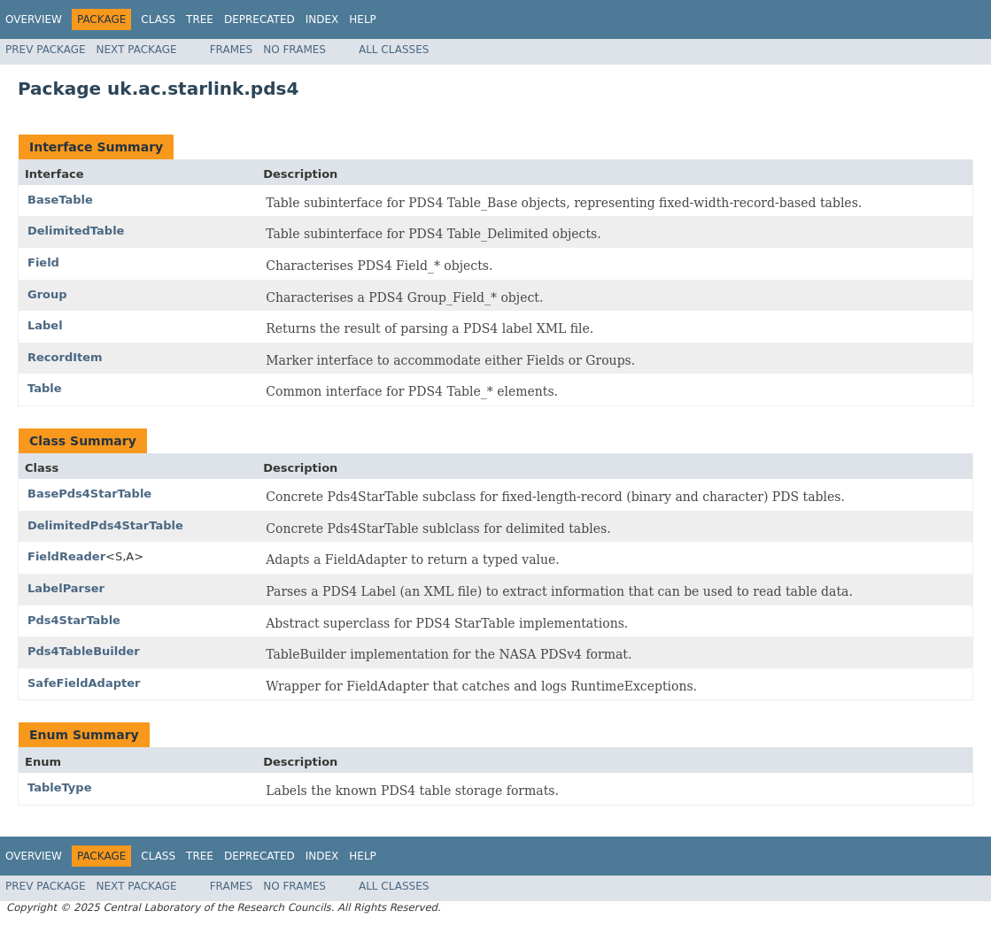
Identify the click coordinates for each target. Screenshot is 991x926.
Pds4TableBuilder (83, 651)
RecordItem (65, 357)
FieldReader (66, 556)
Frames (231, 49)
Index (322, 19)
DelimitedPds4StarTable (105, 525)
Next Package (137, 49)
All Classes (394, 49)
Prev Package (45, 49)
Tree (199, 19)
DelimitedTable (75, 230)
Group (47, 294)
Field (43, 262)
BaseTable (60, 199)
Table (44, 388)
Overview (33, 19)
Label (45, 325)
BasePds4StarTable (89, 493)
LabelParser (66, 588)
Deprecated (259, 19)
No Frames (294, 49)
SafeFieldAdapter (83, 683)
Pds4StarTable (73, 620)
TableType (59, 787)
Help (362, 19)
